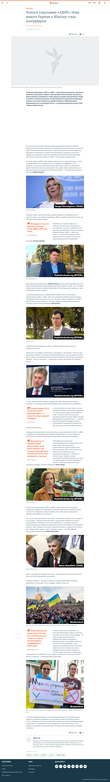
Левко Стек (29, 26)
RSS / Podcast (6, 775)
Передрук (32, 769)
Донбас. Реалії (37, 26)
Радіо (3, 769)
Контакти (31, 772)
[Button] (73, 34)
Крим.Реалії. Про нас (35, 765)
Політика (29, 8)
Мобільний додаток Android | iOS (12, 772)
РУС (89, 3)
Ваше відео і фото (7, 765)
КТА (94, 3)
